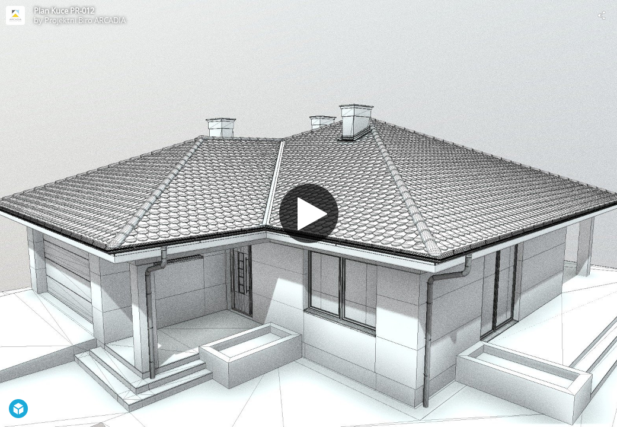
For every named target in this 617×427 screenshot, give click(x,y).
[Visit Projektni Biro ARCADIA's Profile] (15, 15)
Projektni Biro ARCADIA (85, 20)
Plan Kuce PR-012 (64, 10)
